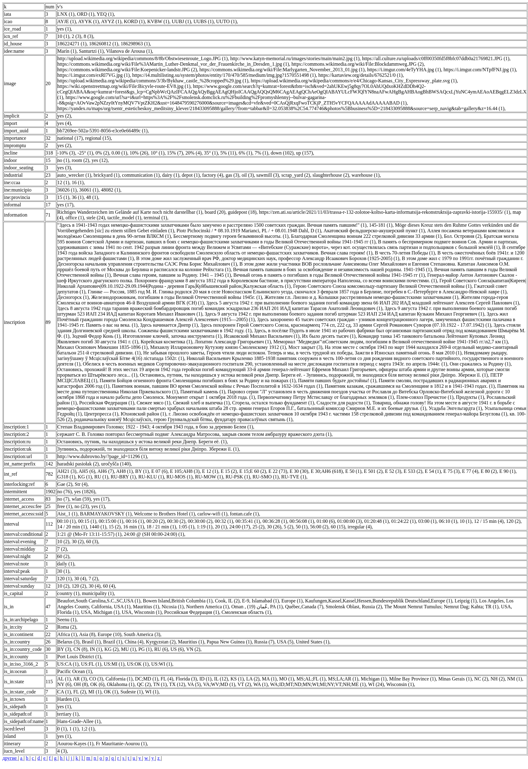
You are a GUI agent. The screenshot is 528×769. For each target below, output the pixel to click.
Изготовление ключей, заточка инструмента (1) (172, 336)
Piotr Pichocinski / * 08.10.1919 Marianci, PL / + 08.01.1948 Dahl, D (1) (248, 230)
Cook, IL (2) (227, 600)
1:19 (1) (204, 526)
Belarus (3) (68, 641)
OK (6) (97, 684)
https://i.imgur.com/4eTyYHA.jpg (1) (404, 69)
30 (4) (80, 578)
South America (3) (142, 634)
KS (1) (237, 678)
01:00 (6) (325, 521)
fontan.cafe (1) (244, 513)
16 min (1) (133, 526)
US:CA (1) (68, 664)
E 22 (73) (278, 471)
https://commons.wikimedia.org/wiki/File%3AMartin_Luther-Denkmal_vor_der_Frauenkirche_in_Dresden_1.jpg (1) (173, 64)
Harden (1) (68, 699)
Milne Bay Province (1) (412, 678)
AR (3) (80, 678)
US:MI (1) (114, 664)
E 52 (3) (393, 471)
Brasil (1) (91, 641)
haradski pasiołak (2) (78, 463)
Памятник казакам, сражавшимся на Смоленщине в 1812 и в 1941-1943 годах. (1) (410, 386)
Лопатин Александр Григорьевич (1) (233, 341)
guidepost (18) (242, 212)
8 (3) (88, 36)
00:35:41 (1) (248, 521)
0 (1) (62, 728)
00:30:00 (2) (200, 521)
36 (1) (78, 197)
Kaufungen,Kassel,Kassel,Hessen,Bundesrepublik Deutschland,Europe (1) (378, 600)
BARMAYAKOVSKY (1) (105, 513)
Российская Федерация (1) (106, 402)
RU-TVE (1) (293, 476)
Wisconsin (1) (400, 684)
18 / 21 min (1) (161, 526)
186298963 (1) (135, 43)
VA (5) (194, 684)
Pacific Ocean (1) (74, 671)
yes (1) (64, 28)
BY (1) (142, 471)
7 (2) (62, 549)
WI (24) (376, 684)
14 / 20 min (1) (72, 526)
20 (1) (221, 526)
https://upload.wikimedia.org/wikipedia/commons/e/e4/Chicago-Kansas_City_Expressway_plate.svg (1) (354, 80)
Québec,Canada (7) (304, 606)
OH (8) (81, 684)
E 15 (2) (229, 471)
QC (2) (144, 684)
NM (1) (514, 678)
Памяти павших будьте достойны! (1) (337, 380)
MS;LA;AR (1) (343, 678)
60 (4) (109, 586)
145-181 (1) (380, 225)
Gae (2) (64, 484)
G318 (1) (66, 476)
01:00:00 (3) (349, 521)
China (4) (134, 641)
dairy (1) (170, 175)
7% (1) (261, 152)
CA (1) (64, 691)
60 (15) (338, 526)
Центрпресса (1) (101, 413)
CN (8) (80, 649)
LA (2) (252, 678)
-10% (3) (66, 152)
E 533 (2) (413, 471)
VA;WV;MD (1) (219, 684)
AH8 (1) (124, 471)
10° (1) (157, 152)
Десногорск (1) (73, 297)
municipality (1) (98, 593)
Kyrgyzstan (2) (160, 641)
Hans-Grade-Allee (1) (79, 721)
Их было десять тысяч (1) (329, 336)
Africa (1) (67, 634)
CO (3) (96, 678)
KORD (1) (134, 21)
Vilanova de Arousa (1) (129, 51)
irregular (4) (360, 526)
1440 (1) (97, 526)
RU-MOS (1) (179, 476)
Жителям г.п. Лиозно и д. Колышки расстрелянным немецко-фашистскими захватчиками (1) (361, 297)
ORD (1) (85, 14)
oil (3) (247, 175)
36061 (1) (89, 189)
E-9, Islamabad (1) (260, 600)
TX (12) (177, 684)
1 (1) (74, 728)
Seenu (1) (66, 619)
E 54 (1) (433, 471)
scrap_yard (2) (295, 175)
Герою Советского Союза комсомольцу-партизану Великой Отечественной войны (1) (382, 286)
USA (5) (285, 641)
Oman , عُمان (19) (249, 606)
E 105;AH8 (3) (185, 471)
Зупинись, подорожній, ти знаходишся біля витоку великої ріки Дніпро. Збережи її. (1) (148, 449)
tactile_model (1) (124, 217)
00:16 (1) (135, 521)
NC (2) (481, 678)
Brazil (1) (112, 641)
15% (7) (175, 152)
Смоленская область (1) (246, 612)
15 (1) (63, 197)
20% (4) (193, 152)
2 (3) (76, 36)
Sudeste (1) (132, 691)
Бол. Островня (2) (462, 236)
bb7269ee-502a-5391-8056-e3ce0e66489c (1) (102, 130)
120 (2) (513, 521)
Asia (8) (87, 634)
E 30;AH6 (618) (327, 471)
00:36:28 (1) (274, 521)
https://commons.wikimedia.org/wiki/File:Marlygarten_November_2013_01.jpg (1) (282, 69)
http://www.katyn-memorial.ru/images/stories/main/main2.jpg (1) (294, 58)
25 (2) (259, 526)
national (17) (70, 138)
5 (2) (288, 526)
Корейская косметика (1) (166, 341)
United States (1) (312, 641)
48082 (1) (110, 189)
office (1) (75, 217)
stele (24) (95, 217)
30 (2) (78, 541)
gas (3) (232, 175)
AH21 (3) (66, 471)
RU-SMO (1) (266, 476)
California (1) (119, 678)
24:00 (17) (239, 526)
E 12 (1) (210, 471)
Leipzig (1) (466, 600)
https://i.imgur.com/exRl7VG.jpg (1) (93, 75)
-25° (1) (85, 152)
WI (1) (152, 691)
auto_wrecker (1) (74, 175)
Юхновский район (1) (143, 413)
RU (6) (161, 649)
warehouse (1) (366, 175)
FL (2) (79, 691)
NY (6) (64, 684)
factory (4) (212, 175)
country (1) (68, 593)
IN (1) (96, 649)
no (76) (64, 491)
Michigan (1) (374, 678)
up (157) (304, 152)
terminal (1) (155, 217)
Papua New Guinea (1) (229, 641)
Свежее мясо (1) (154, 402)
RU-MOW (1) (209, 476)
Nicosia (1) (173, 606)
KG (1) (85, 476)
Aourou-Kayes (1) (75, 743)
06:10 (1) (448, 521)
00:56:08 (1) (302, 521)
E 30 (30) (299, 471)
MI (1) (95, 691)
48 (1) (92, 197)
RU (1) (101, 476)
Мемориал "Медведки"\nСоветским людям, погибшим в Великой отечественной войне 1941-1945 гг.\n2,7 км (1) (390, 341)
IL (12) (221, 678)
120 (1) (64, 578)
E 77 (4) (470, 471)
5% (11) (228, 152)
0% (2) (102, 152)
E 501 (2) (373, 471)
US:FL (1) (91, 664)
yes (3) (64, 167)
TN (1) (160, 684)
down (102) (282, 152)
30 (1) (63, 571)
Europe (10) (109, 634)
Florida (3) (186, 678)
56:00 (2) (319, 526)
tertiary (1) (68, 714)
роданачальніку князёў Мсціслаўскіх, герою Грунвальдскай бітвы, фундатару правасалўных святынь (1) (183, 419)
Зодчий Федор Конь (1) (96, 336)
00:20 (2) (155, 521)
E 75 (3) (451, 471)
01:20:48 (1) (376, 521)
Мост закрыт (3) (305, 347)
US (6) (177, 649)
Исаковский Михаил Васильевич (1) (261, 336)
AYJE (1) (66, 21)
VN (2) (193, 649)
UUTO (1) (226, 21)
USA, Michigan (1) (100, 612)
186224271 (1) (72, 43)
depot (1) (191, 175)
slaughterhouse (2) (330, 175)
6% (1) (245, 152)
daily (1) (65, 563)
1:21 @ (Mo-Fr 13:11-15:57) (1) (89, 534)
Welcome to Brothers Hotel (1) (164, 513)
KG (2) (112, 649)
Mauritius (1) (146, 606)
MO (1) (286, 678)
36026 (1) (67, 189)
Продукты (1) (470, 397)
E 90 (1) (507, 471)
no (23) (81, 506)
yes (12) (100, 160)
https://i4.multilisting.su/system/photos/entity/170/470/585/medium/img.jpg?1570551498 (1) (224, 75)
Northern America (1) (207, 606)
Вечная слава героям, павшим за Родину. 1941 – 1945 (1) (172, 275)
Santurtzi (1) (91, 51)
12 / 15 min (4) (489, 521)
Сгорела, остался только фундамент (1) (273, 402)
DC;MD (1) (146, 678)
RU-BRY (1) (123, 476)
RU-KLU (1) (151, 476)
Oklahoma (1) (120, 684)
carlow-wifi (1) (212, 513)
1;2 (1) (87, 728)
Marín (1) (66, 51)
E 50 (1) (353, 471)
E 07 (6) (159, 471)
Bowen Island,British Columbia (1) (177, 600)
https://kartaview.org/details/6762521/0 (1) (360, 75)
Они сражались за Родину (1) (480, 363)
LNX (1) (66, 14)
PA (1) (276, 606)
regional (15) (98, 138)
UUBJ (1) (181, 21)
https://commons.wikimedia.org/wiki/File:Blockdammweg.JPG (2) (357, 64)
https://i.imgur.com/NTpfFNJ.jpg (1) (479, 69)
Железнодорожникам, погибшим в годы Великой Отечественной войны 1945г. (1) (176, 297)
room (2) (80, 160)
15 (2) (115, 526)
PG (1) (145, 649)
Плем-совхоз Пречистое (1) (424, 397)
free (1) (64, 506)
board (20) (215, 212)
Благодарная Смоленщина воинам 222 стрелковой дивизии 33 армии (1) (366, 236)
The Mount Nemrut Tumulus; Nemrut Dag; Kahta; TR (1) (441, 606)
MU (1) (128, 649)
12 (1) (63, 182)
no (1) (63, 160)
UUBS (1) (203, 21)
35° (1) (211, 152)
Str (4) (81, 484)
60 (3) (92, 541)
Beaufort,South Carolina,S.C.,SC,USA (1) (98, 600)
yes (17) (65, 204)
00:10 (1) (66, 521)
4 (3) (62, 751)
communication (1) (141, 175)
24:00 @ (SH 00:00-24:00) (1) (154, 534)
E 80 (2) (489, 471)
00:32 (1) (224, 521)
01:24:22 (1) (403, 521)
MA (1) (269, 678)
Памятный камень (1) (202, 391)
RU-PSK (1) (237, 476)
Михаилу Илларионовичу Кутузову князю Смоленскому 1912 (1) (218, 347)
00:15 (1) (87, 521)
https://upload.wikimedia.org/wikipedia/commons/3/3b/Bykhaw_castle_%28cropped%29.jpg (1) (152, 80)
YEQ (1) (105, 14)
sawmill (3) (267, 175)
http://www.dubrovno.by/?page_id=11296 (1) (102, 456)
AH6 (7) (105, 471)
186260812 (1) (103, 43)
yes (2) (64, 115)
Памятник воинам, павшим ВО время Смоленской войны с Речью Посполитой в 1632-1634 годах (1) (217, 386)
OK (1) (111, 691)
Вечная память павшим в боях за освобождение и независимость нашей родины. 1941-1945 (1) (332, 269)
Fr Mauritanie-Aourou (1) (121, 743)
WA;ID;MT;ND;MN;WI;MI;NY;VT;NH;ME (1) (318, 684)
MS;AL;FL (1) (310, 678)
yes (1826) (84, 491)
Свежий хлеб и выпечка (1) (201, 402)
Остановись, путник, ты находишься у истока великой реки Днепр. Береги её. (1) (142, 441)
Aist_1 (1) (67, 513)
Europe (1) (292, 600)
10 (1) (63, 36)
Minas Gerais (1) (455, 678)
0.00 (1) (119, 152)
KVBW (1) (158, 21)
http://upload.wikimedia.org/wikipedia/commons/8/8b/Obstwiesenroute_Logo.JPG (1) (142, 58)
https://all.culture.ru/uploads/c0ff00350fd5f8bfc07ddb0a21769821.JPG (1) (435, 58)
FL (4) (167, 678)
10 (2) (63, 541)
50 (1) (302, 526)
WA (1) (260, 684)
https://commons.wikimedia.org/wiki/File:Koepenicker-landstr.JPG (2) (127, 69)
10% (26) (139, 152)
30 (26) (274, 526)
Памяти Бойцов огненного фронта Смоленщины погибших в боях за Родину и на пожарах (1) (197, 380)
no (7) (63, 499)
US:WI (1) (161, 664)
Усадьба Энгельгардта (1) (455, 408)
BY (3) (64, 649)
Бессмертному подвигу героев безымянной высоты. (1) (231, 236)
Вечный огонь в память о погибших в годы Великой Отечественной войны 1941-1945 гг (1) (329, 275)
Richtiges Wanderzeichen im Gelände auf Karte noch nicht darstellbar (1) (129, 212)
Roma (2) (66, 627)
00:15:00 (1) (111, 521)
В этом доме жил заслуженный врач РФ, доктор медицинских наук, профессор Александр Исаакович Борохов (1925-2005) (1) (267, 258)
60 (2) (63, 556)
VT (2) (244, 684)
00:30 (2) (176, 521)
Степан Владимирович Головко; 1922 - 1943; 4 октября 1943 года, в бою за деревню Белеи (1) (155, 426)
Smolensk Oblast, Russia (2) (354, 606)
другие (10, 758)
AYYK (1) (88, 21)
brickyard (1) (107, 175)
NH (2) (497, 678)
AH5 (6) (87, 471)
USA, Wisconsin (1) (142, 612)
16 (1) (78, 182)
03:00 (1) (427, 521)
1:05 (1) (186, 526)
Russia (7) (264, 641)
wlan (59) (81, 499)
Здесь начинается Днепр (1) (169, 325)
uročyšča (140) (116, 463)
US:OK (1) (138, 664)
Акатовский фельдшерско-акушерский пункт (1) (374, 230)
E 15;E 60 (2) (252, 471)
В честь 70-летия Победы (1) (405, 252)
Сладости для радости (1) (343, 402)
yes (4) (64, 123)
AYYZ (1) (111, 21)
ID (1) (205, 678)
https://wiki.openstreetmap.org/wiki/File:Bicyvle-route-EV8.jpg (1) (124, 86)
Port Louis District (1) (79, 656)
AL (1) (64, 678)
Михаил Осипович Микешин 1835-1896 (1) (102, 347)
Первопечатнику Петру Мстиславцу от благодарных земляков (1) (326, 397)
